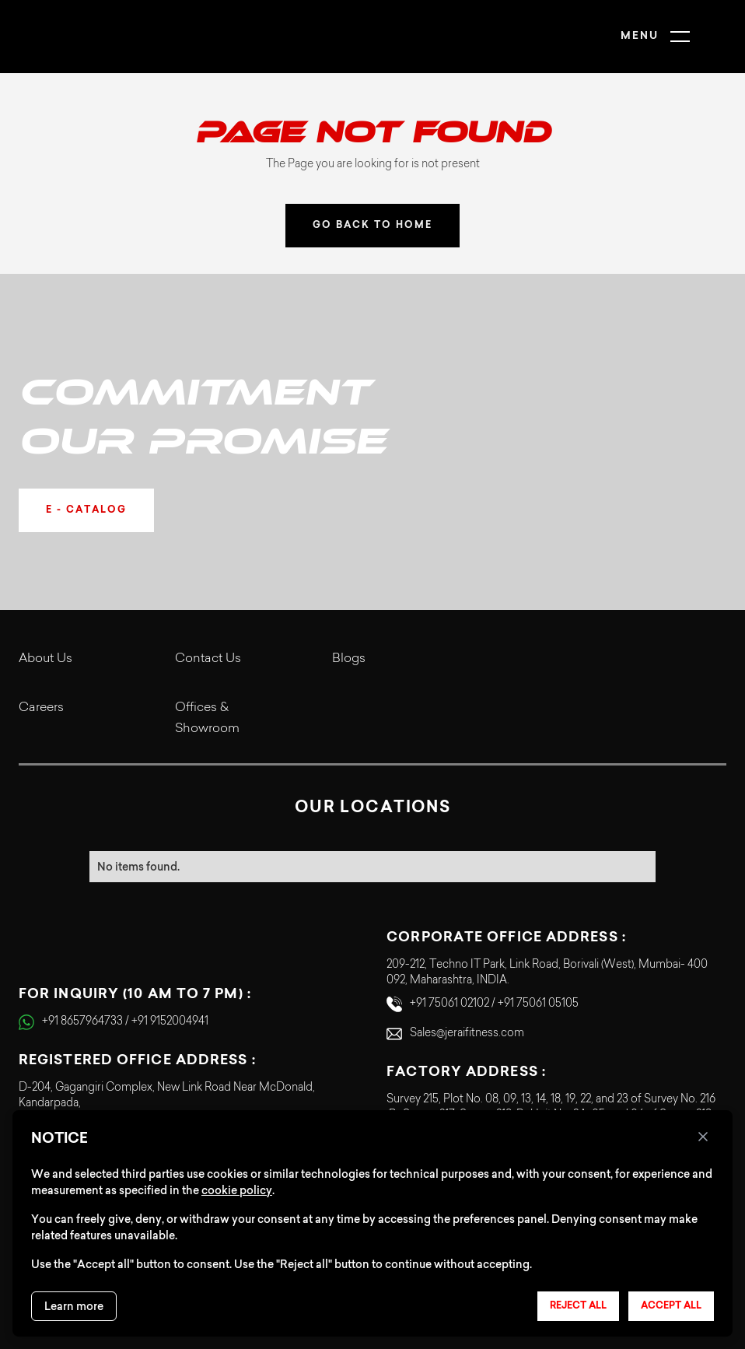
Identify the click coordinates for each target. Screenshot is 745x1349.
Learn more (73, 1306)
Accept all (671, 1306)
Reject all (578, 1306)
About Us (45, 659)
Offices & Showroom (207, 718)
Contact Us (208, 659)
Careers (41, 708)
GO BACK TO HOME (372, 225)
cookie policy (236, 1190)
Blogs (349, 659)
